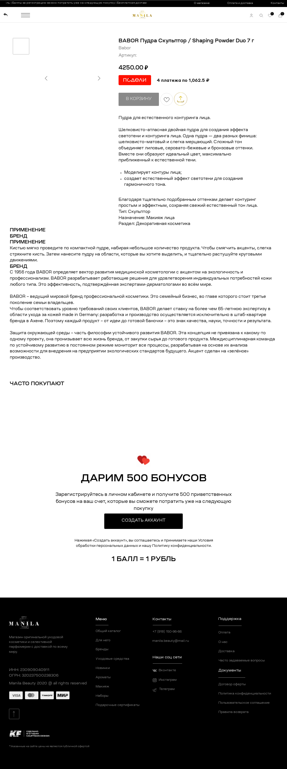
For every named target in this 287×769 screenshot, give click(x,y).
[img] (5, 15)
